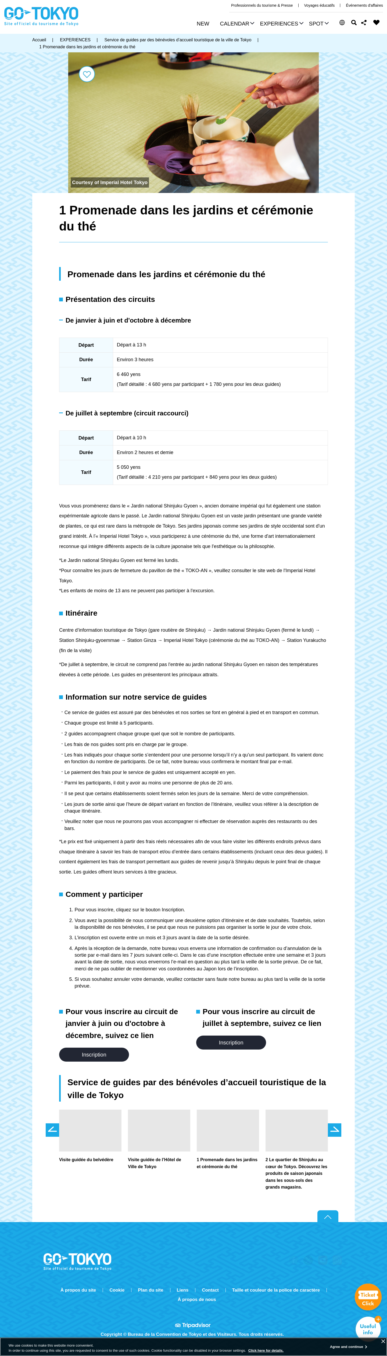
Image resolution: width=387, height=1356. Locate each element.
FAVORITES (376, 22)
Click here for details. (266, 1350)
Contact (210, 1290)
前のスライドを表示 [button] (52, 1130)
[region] (193, 1346)
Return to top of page (327, 1216)
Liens (183, 1290)
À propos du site (78, 1290)
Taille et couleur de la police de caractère (276, 1290)
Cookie (116, 1290)
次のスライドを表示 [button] (334, 1130)
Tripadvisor (193, 1325)
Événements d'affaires (364, 5)
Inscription (94, 1055)
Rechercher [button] (354, 22)
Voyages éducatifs (319, 5)
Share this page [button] (364, 22)
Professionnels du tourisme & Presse (262, 5)
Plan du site (150, 1290)
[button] (237, 24)
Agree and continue (346, 1347)
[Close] (383, 1341)
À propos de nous (197, 1299)
